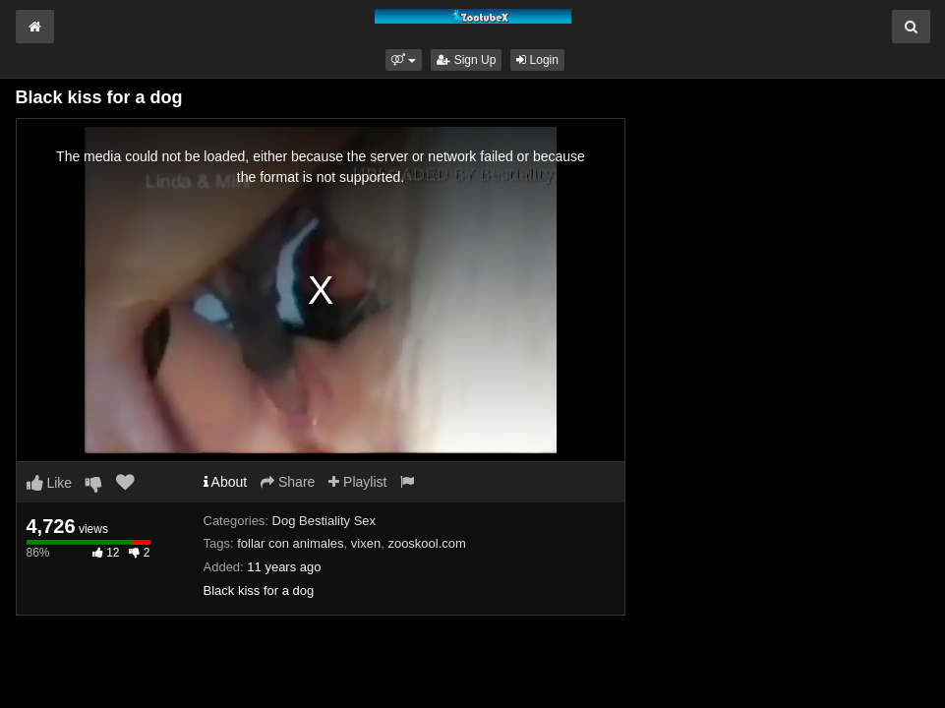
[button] (403, 60)
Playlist (357, 482)
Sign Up (466, 60)
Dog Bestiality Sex (324, 520)
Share (288, 482)
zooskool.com (426, 543)
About (226, 482)
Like (50, 483)
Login (537, 60)
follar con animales (290, 543)
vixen (366, 543)
